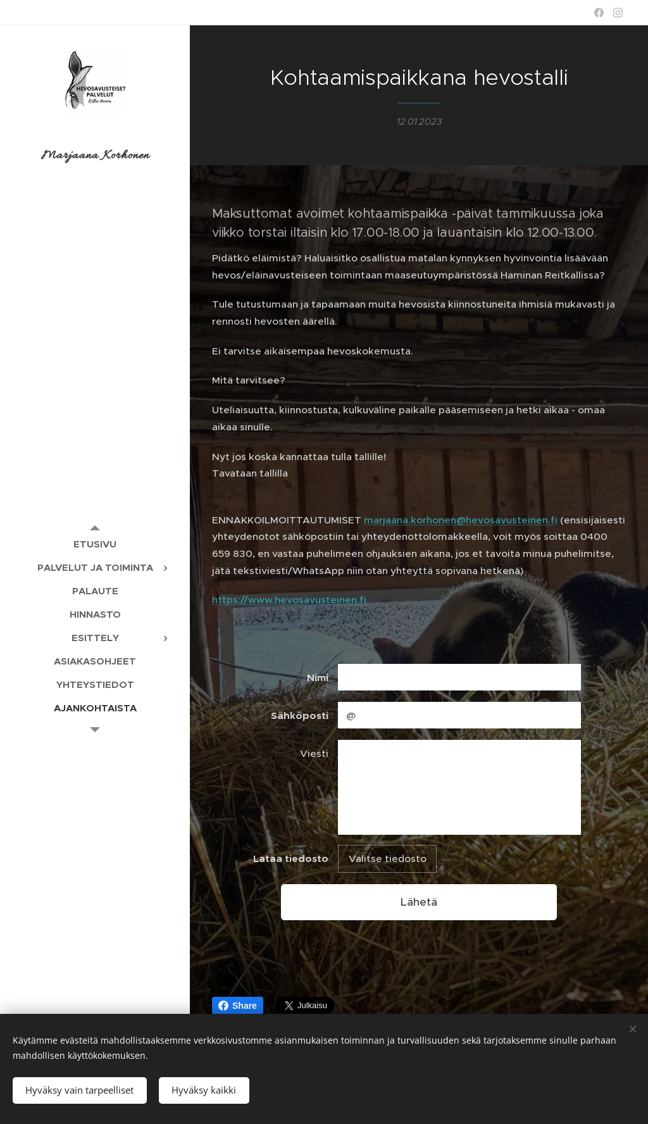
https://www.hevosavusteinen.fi (289, 600)
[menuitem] (95, 544)
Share (237, 1006)
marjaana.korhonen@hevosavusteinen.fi (461, 520)
